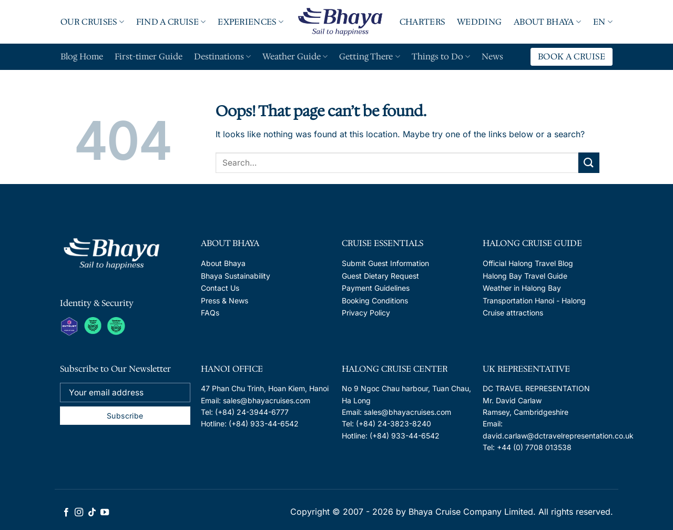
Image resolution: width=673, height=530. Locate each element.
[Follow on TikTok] (92, 512)
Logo (340, 21)
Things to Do (441, 56)
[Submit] (588, 162)
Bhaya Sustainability (235, 275)
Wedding (479, 21)
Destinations (222, 56)
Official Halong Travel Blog (528, 263)
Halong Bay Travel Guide (525, 275)
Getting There (369, 56)
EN (603, 21)
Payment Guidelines (376, 287)
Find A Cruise (171, 21)
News (492, 56)
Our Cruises (92, 21)
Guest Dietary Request (380, 275)
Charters (422, 21)
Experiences (250, 21)
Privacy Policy (366, 312)
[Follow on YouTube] (104, 512)
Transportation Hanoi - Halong (534, 300)
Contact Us (220, 287)
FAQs (210, 312)
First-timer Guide (148, 56)
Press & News (224, 300)
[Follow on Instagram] (79, 512)
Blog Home (81, 56)
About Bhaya (547, 21)
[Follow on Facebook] (66, 512)
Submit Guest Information (385, 263)
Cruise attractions (513, 312)
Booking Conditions (375, 300)
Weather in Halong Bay (522, 287)
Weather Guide (295, 56)
